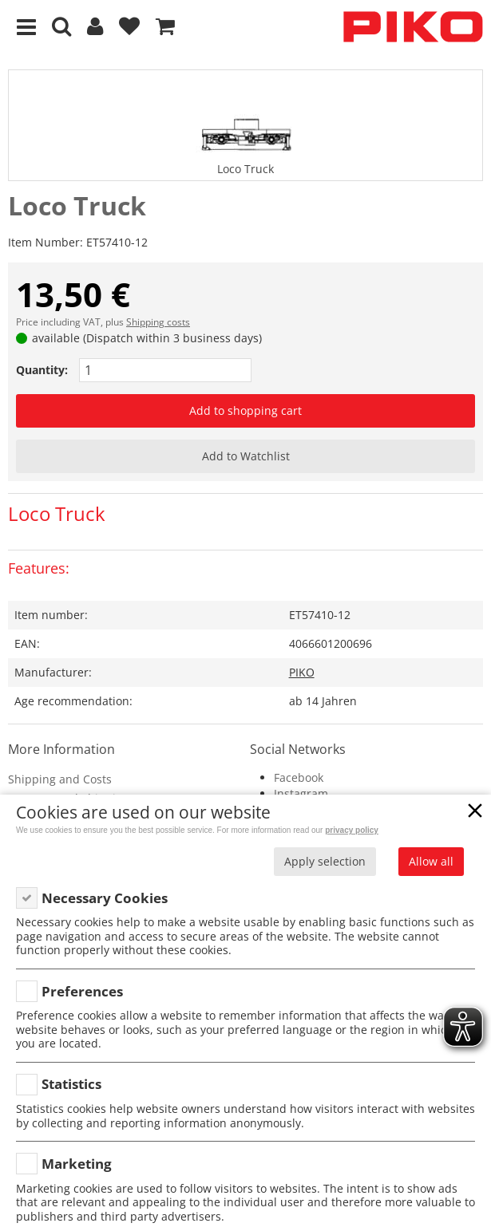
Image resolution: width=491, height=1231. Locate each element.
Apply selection (325, 861)
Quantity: (42, 369)
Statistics (71, 1084)
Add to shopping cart (245, 410)
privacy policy (351, 830)
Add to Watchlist (246, 456)
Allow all (431, 861)
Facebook (298, 777)
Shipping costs (158, 322)
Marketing (77, 1163)
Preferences (82, 991)
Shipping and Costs (60, 779)
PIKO (302, 672)
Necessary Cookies (105, 898)
